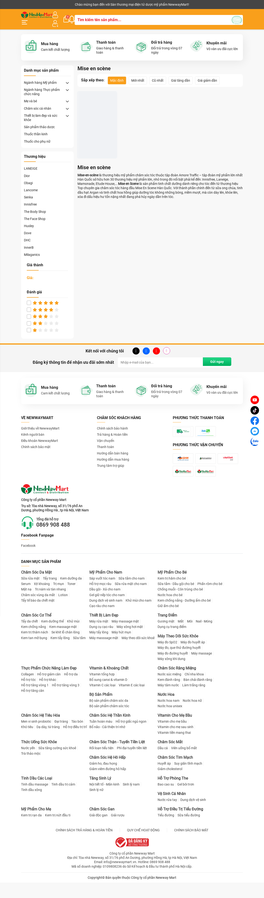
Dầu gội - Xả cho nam (104, 605)
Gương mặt (166, 637)
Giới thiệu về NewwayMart (40, 422)
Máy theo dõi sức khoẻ (138, 653)
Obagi (28, 177)
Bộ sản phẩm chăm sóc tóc (109, 721)
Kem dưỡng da (71, 594)
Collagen (27, 690)
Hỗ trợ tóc (28, 695)
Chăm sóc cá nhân (37, 102)
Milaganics (32, 249)
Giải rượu (117, 831)
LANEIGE (30, 163)
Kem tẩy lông (60, 653)
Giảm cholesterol (170, 784)
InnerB (29, 241)
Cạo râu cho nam (101, 621)
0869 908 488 (56, 540)
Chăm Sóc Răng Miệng (177, 683)
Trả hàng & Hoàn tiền (112, 428)
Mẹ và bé (30, 95)
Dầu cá (163, 763)
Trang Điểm (167, 630)
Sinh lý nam (131, 800)
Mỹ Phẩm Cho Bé (172, 587)
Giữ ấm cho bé (168, 621)
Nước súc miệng (169, 690)
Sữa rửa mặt (30, 594)
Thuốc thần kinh (36, 128)
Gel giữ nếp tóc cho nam (107, 610)
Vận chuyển (105, 435)
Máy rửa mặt (98, 637)
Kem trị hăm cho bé (172, 594)
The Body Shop (35, 206)
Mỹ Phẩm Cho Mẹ (36, 824)
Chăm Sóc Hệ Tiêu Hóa (40, 731)
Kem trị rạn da (31, 831)
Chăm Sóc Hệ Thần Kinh (109, 731)
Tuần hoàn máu (100, 737)
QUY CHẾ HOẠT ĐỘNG (143, 845)
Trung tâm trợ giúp (110, 460)
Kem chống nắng (33, 642)
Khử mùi (73, 637)
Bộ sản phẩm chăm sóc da (108, 716)
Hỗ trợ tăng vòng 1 (35, 700)
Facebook (28, 561)
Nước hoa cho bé (170, 610)
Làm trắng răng (193, 700)
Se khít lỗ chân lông (65, 648)
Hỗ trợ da (71, 690)
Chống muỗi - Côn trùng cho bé (180, 605)
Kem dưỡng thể (52, 637)
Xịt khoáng (42, 599)
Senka (28, 191)
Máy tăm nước (168, 700)
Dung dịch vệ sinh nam (105, 616)
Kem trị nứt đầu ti (57, 831)
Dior (27, 170)
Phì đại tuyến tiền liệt (132, 763)
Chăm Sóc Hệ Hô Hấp (107, 773)
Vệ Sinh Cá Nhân (172, 809)
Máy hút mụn (121, 648)
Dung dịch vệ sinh (193, 815)
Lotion (63, 610)
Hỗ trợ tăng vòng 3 (65, 700)
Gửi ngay (216, 356)
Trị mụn (58, 599)
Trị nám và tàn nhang (50, 605)
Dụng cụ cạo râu (101, 642)
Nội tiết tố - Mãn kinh (104, 800)
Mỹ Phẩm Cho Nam (105, 587)
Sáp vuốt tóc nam (102, 594)
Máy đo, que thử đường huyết (179, 663)
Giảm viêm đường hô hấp (107, 784)
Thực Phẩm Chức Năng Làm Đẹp (49, 683)
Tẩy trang (50, 594)
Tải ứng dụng (82, 4)
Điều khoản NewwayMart (39, 435)
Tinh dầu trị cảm (63, 800)
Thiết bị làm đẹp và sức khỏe (40, 112)
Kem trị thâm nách (34, 648)
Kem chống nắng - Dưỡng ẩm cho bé (184, 616)
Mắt (181, 637)
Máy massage (201, 668)
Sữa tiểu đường (189, 831)
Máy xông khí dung (171, 674)
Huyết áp (164, 779)
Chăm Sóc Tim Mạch (175, 773)
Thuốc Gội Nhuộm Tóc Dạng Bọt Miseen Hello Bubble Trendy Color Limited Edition (96, 135)
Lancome (31, 184)
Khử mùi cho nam (138, 616)
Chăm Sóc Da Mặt (36, 587)
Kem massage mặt (63, 642)
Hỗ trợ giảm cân (49, 690)
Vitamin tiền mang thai (174, 748)
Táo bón (77, 737)
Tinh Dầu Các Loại (36, 793)
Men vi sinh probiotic (36, 737)
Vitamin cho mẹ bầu (172, 737)
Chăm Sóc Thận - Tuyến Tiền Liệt (117, 757)
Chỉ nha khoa (194, 690)
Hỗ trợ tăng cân (32, 706)
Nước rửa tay (167, 815)
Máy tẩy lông (98, 648)
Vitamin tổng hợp (102, 690)
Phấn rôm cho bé (209, 599)
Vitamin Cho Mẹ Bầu (175, 731)
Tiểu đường (166, 831)
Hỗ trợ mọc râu (100, 599)
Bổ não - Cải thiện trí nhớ (107, 742)
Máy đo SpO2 (167, 657)
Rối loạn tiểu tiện (101, 763)
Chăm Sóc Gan (101, 824)
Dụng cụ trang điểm (172, 642)
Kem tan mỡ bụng (34, 653)
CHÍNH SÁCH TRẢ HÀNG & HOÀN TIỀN (84, 845)
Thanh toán (105, 441)
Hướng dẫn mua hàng (113, 453)
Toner (71, 599)
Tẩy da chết (29, 637)
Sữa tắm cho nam (131, 594)
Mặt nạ (26, 605)
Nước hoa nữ (192, 716)
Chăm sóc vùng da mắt (38, 610)
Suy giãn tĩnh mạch (188, 779)
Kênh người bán (31, 4)
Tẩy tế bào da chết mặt (38, 616)
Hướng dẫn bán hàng (112, 447)
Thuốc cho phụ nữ (37, 135)
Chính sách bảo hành (112, 422)
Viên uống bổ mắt (184, 763)
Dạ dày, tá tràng (48, 742)
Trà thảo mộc (31, 769)
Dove (27, 227)
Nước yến (28, 763)
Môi (189, 637)
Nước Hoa (166, 710)
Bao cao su (166, 800)
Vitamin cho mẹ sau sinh (175, 742)
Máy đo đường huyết (173, 668)
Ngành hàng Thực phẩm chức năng (42, 86)
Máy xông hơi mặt (130, 642)
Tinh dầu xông (31, 805)
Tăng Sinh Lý (100, 793)
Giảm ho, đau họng (103, 779)
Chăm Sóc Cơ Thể (36, 630)
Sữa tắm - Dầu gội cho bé (176, 599)
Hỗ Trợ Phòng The (173, 793)
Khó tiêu (27, 742)
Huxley (29, 220)
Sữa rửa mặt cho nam (131, 599)
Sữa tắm (79, 653)
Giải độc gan (98, 831)
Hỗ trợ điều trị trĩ (75, 742)
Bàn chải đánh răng (197, 695)
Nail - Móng (204, 637)
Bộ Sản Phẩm (100, 710)
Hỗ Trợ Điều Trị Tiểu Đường (180, 824)
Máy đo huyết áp (193, 657)
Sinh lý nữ (96, 805)
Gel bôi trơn (185, 800)
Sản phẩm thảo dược (39, 121)
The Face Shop (35, 213)
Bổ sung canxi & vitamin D (108, 695)
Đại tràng (61, 737)
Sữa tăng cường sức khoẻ (57, 763)
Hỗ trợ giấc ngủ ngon (131, 737)
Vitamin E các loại (132, 700)
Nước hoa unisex (170, 721)
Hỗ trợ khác (47, 695)
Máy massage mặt (125, 637)
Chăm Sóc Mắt (170, 757)
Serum (26, 599)
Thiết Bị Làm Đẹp (103, 630)
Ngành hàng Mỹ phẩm (40, 77)
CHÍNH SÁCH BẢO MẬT (191, 845)
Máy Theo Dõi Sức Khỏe (178, 651)
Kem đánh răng (169, 695)
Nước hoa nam (168, 716)
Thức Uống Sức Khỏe (39, 757)
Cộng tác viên (57, 4)
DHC (27, 234)
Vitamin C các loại (102, 700)
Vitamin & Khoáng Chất (108, 683)
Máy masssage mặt (103, 653)
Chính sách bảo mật (35, 441)
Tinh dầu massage (34, 800)
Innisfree (30, 199)
